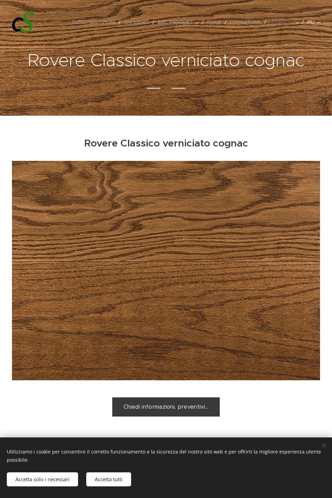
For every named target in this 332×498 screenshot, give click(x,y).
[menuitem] (95, 22)
